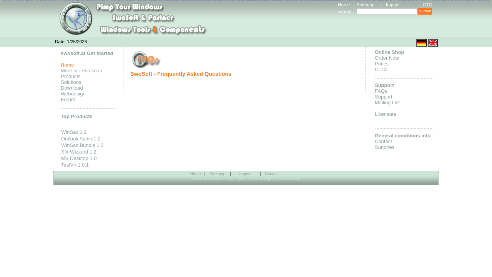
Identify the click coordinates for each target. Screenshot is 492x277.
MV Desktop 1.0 (79, 158)
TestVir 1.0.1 (75, 165)
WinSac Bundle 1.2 (82, 145)
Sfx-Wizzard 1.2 (78, 152)
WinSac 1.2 (73, 132)
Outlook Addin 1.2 (81, 139)
